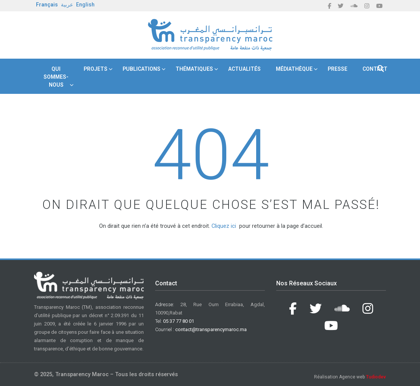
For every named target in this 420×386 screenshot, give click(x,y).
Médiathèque (294, 69)
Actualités (244, 69)
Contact (374, 69)
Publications (141, 69)
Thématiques (194, 69)
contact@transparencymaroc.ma (211, 329)
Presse (337, 69)
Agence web (362, 377)
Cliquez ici (224, 226)
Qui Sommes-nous (56, 77)
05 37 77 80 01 (178, 321)
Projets (95, 69)
